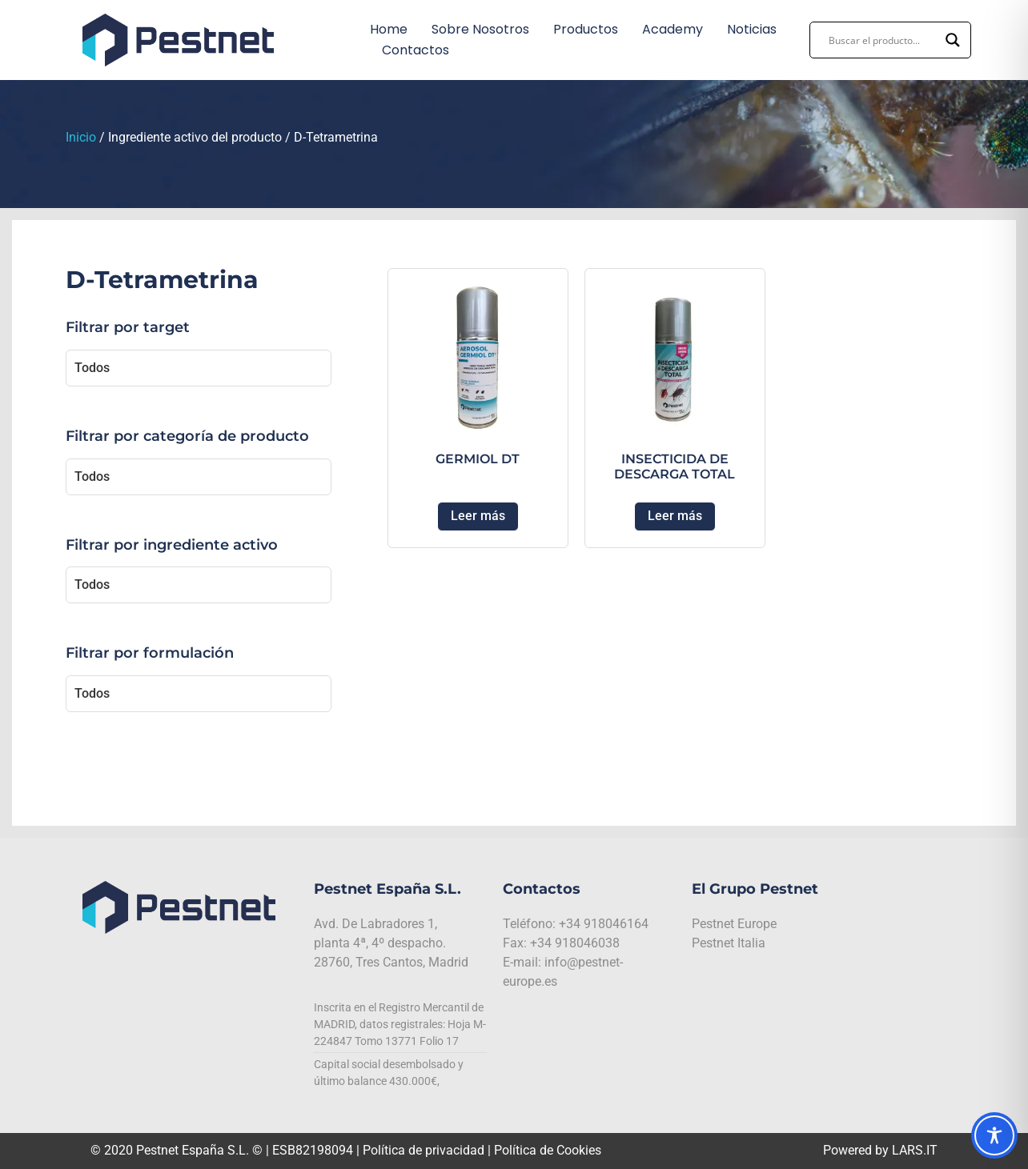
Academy (672, 29)
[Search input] (883, 40)
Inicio (81, 137)
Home (389, 29)
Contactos (415, 50)
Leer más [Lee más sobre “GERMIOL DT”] (478, 515)
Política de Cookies (547, 1150)
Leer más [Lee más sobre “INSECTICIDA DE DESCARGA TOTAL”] (675, 515)
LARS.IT (915, 1150)
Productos (585, 29)
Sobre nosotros (480, 29)
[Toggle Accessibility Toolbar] (994, 1135)
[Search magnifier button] (953, 40)
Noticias (752, 29)
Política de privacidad (423, 1150)
